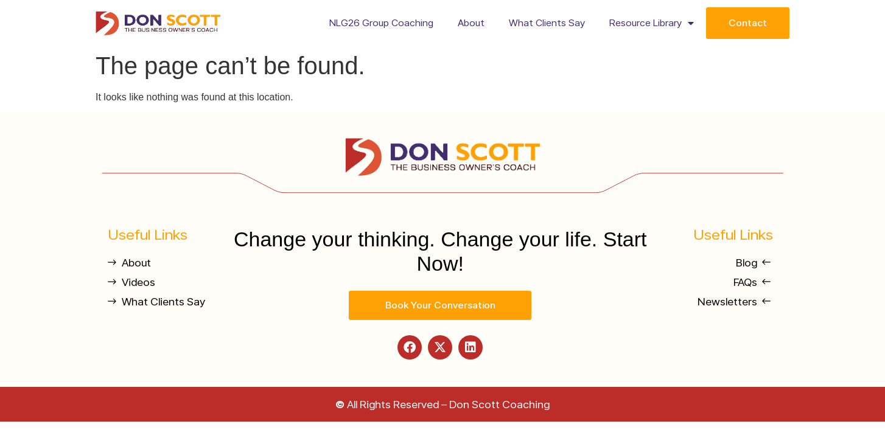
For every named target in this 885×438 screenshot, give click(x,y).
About (471, 23)
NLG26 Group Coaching (381, 23)
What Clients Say (547, 23)
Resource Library (651, 23)
